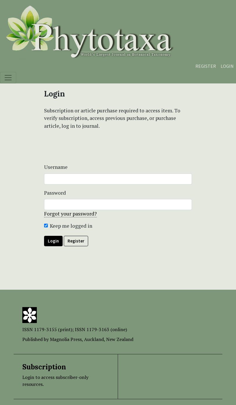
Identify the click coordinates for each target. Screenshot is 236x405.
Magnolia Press (66, 339)
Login (227, 66)
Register (205, 66)
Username (56, 167)
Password (55, 192)
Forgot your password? (70, 213)
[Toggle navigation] (8, 77)
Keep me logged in (71, 225)
